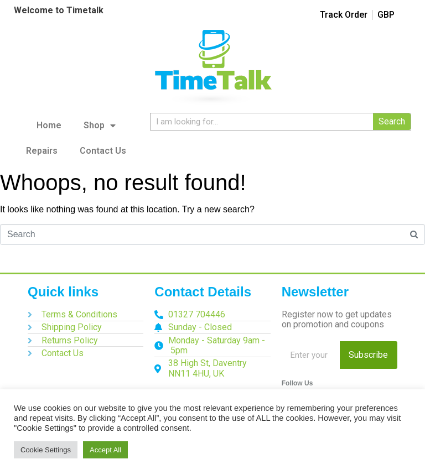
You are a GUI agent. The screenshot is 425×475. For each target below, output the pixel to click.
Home (49, 125)
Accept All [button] (105, 450)
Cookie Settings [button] (45, 450)
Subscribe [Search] (368, 354)
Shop (100, 125)
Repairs (42, 150)
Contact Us (103, 150)
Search (392, 121)
